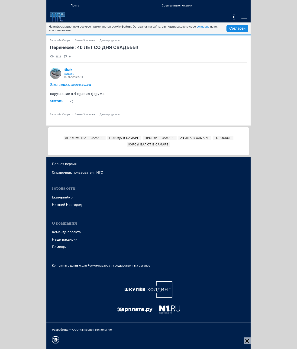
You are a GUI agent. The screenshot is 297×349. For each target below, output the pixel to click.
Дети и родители (110, 40)
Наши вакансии (64, 239)
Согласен (237, 28)
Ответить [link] (56, 101)
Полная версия (64, 164)
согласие (203, 26)
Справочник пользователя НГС (77, 172)
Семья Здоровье (85, 40)
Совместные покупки (177, 5)
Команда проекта (66, 232)
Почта (75, 5)
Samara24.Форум (60, 40)
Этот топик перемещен (70, 84)
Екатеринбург (63, 197)
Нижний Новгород (67, 205)
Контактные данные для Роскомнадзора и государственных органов (101, 265)
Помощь (59, 247)
